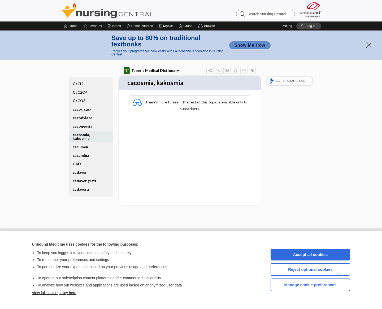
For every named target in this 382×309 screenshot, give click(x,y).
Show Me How (250, 45)
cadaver (80, 172)
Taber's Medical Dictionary (151, 70)
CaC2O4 (80, 92)
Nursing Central (127, 11)
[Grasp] (186, 26)
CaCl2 (78, 83)
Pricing (286, 26)
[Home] (70, 26)
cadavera (81, 189)
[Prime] (140, 26)
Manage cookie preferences (310, 284)
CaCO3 (79, 100)
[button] (207, 26)
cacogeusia (82, 126)
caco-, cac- (82, 109)
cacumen (80, 147)
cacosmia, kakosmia (81, 136)
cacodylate (82, 117)
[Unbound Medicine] (310, 9)
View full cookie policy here (54, 293)
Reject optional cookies (310, 269)
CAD (77, 164)
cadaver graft (85, 181)
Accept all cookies (310, 254)
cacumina (81, 155)
